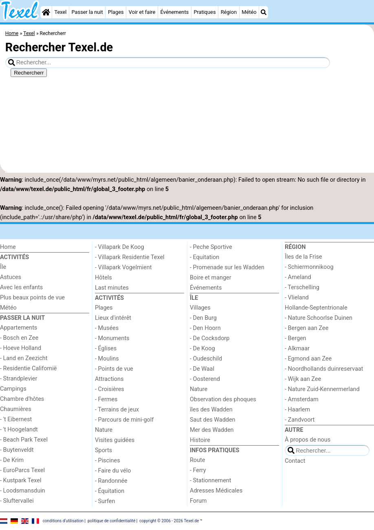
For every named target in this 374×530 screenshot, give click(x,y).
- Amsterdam (302, 399)
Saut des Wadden (212, 419)
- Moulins (107, 358)
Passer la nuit (87, 12)
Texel (60, 12)
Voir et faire (142, 12)
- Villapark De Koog (119, 247)
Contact (295, 460)
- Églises (106, 348)
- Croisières (109, 389)
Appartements (18, 327)
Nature (103, 430)
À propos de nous (307, 439)
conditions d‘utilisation (63, 521)
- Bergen (295, 338)
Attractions (109, 379)
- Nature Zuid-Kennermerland (322, 389)
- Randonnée (111, 480)
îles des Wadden (211, 409)
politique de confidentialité (111, 521)
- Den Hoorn (205, 328)
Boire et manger (210, 277)
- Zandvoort (300, 419)
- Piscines (107, 460)
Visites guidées (114, 440)
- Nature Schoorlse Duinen (318, 317)
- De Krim (12, 460)
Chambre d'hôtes (22, 399)
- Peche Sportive (211, 247)
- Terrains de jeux (117, 409)
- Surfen (105, 501)
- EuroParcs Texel (22, 470)
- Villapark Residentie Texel (130, 257)
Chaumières (15, 409)
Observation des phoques (223, 399)
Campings (13, 388)
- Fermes (106, 399)
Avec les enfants (21, 287)
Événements (174, 12)
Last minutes (112, 287)
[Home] (46, 12)
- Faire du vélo (113, 470)
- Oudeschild (206, 358)
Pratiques (205, 12)
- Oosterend (205, 379)
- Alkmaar (297, 348)
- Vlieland (297, 297)
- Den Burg (203, 317)
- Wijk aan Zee (303, 379)
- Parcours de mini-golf (124, 419)
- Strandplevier (18, 378)
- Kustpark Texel (21, 480)
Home (8, 247)
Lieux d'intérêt (113, 317)
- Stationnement (210, 480)
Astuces (10, 277)
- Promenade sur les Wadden (227, 267)
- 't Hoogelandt (19, 429)
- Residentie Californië (28, 368)
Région (229, 12)
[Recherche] (263, 12)
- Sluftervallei (17, 500)
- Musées (107, 328)
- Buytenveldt (16, 449)
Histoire (200, 440)
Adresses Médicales (216, 490)
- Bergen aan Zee (306, 328)
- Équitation (109, 491)
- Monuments (112, 338)
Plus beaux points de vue (32, 297)
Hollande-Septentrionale (316, 307)
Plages (116, 12)
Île (3, 267)
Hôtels (103, 277)
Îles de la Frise (303, 256)
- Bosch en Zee (19, 337)
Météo (249, 12)
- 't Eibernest (16, 419)
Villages (200, 307)
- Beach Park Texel (24, 439)
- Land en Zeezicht (23, 358)
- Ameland (298, 277)
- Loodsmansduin (22, 490)
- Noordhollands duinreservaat (324, 368)
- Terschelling (302, 287)
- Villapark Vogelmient (123, 267)
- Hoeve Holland (20, 348)
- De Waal (202, 368)
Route (197, 460)
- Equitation (204, 257)
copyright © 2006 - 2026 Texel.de (169, 521)
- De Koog (202, 348)
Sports (103, 450)
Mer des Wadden (212, 430)
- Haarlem (297, 409)
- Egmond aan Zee (308, 358)
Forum (198, 500)
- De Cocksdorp (209, 338)
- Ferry (198, 470)
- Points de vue (114, 368)
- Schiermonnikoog (309, 267)
